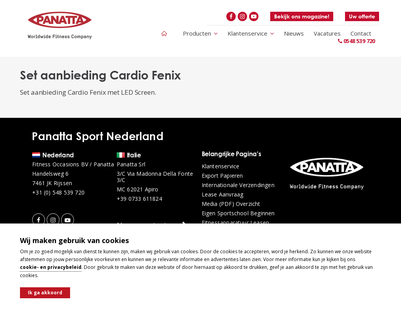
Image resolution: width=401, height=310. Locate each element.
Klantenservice (251, 33)
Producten (200, 33)
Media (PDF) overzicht (231, 204)
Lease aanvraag (223, 194)
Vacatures (327, 33)
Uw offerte (362, 16)
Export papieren (222, 176)
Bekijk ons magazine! (301, 16)
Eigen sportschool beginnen (238, 213)
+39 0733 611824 (139, 199)
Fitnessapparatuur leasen (235, 223)
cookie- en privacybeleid (50, 267)
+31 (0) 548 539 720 (58, 192)
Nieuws (294, 33)
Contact (360, 33)
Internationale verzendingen (238, 185)
